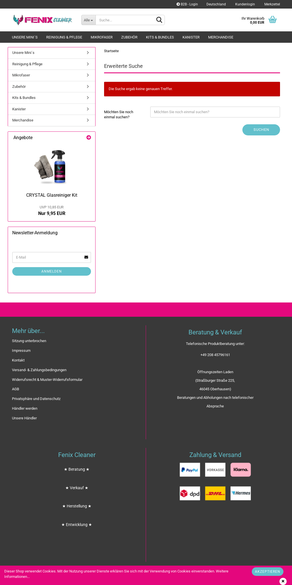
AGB (15, 389)
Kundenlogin (244, 4)
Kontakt (18, 360)
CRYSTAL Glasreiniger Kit (51, 195)
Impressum (21, 350)
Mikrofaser (102, 37)
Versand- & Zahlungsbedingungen (39, 370)
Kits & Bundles (160, 37)
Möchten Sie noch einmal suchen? (118, 114)
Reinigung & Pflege (64, 37)
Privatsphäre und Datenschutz (36, 399)
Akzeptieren (267, 572)
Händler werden (24, 408)
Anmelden (51, 271)
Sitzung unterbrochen (29, 341)
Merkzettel (271, 4)
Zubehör (129, 37)
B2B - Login (187, 4)
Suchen (261, 129)
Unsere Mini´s (25, 37)
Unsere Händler (24, 418)
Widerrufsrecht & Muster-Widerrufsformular (47, 379)
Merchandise (220, 37)
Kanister (191, 37)
